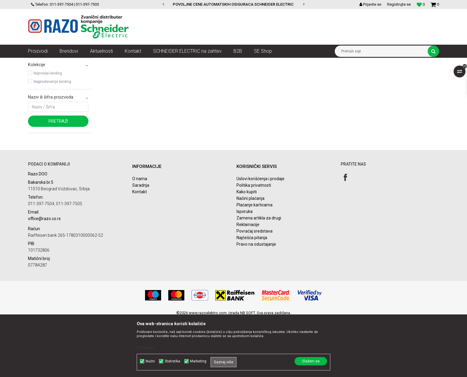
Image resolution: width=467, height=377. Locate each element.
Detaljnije (145, 347)
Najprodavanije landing (52, 139)
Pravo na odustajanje (256, 302)
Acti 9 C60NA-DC (47, 96)
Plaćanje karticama (254, 262)
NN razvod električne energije (93, 62)
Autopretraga (256, 73)
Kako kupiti (246, 249)
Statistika (172, 361)
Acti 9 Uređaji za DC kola (224, 62)
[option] (233, 4)
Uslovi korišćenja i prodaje (260, 236)
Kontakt (139, 249)
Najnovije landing (48, 131)
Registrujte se (399, 4)
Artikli (58, 62)
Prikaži (376, 73)
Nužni (150, 361)
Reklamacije (247, 282)
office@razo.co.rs (44, 276)
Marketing (198, 361)
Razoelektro (38, 62)
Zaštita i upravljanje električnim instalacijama (160, 62)
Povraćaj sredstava (254, 288)
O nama (139, 236)
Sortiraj (282, 73)
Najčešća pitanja (251, 295)
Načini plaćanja (250, 256)
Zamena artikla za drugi (258, 275)
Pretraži (58, 179)
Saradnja (140, 243)
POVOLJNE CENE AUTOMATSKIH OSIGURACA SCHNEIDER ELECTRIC (233, 4)
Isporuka (244, 269)
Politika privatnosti (253, 243)
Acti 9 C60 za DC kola (51, 88)
